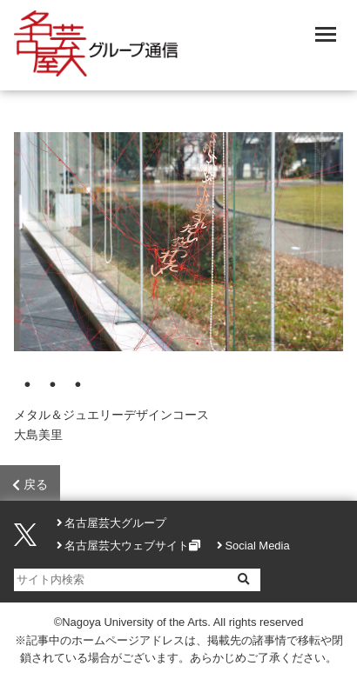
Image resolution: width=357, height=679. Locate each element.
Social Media (257, 545)
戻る (30, 485)
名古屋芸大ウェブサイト (126, 545)
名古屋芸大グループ (115, 522)
